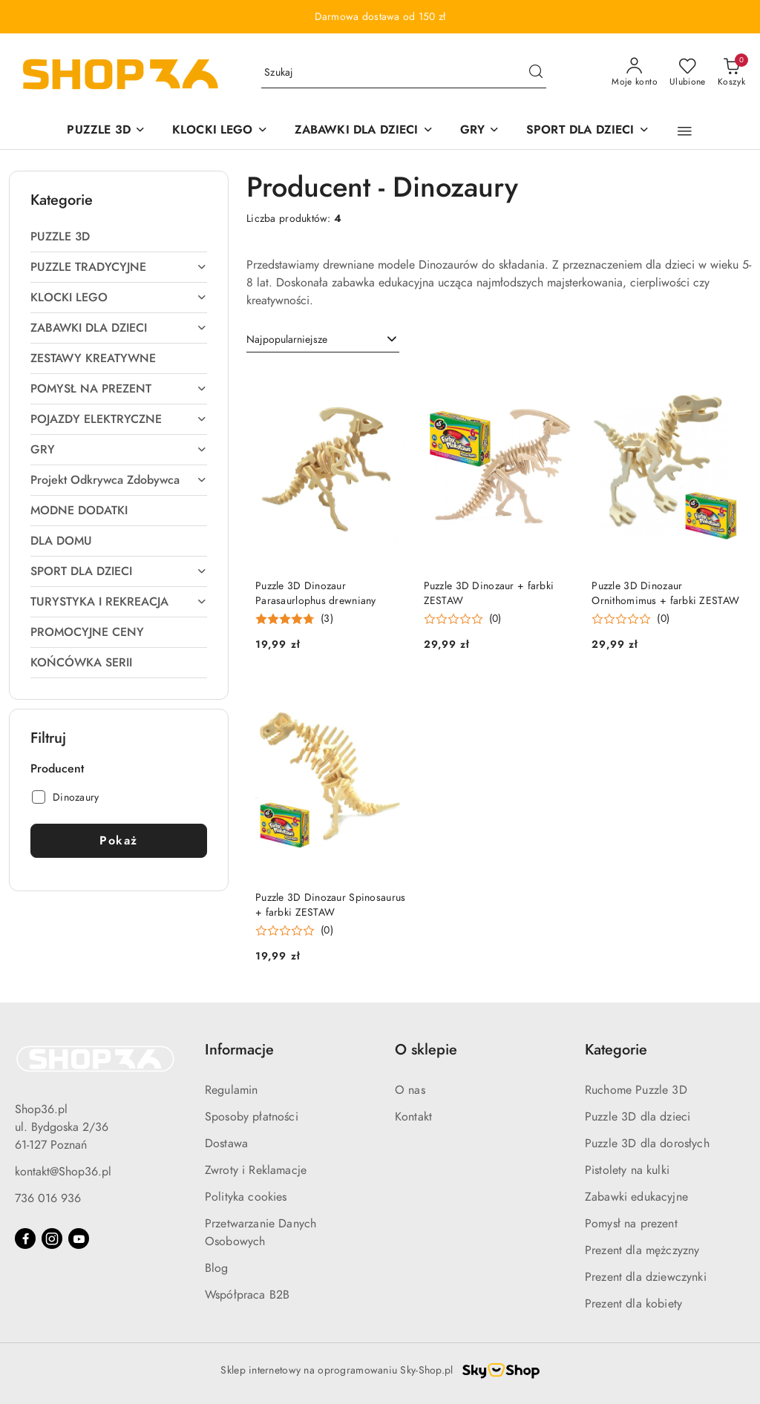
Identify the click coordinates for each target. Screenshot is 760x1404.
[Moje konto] (635, 72)
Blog (217, 1268)
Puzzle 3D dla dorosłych (647, 1143)
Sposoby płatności (251, 1117)
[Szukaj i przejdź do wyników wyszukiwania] (535, 73)
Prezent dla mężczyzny (642, 1250)
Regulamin (231, 1090)
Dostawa (226, 1143)
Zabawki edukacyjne (636, 1197)
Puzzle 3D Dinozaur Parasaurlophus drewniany (315, 593)
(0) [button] (495, 619)
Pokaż (118, 841)
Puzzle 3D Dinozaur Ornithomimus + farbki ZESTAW (665, 593)
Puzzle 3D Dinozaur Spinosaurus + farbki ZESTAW (330, 904)
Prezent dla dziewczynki (646, 1277)
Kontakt (413, 1117)
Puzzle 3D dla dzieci (637, 1117)
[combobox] (322, 339)
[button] (684, 131)
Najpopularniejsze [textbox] (286, 339)
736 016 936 (48, 1198)
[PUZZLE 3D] (106, 131)
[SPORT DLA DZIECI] (587, 131)
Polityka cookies (246, 1197)
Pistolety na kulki (627, 1170)
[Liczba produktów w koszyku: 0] (731, 72)
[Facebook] (25, 1238)
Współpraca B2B (247, 1295)
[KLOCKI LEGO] (220, 131)
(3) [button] (327, 619)
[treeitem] (118, 237)
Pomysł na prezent (631, 1224)
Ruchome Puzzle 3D (636, 1090)
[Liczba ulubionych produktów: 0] (688, 72)
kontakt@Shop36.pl (63, 1172)
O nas (410, 1090)
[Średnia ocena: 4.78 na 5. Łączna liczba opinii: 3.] (294, 619)
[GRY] (479, 131)
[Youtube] (78, 1238)
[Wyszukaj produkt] (403, 73)
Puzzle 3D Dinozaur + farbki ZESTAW (489, 593)
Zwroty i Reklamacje (256, 1170)
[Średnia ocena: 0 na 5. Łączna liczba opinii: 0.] (463, 619)
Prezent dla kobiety (633, 1304)
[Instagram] (52, 1238)
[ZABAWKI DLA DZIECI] (364, 131)
